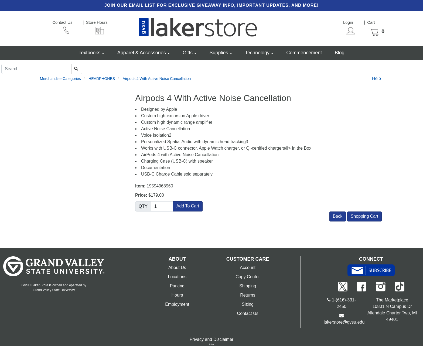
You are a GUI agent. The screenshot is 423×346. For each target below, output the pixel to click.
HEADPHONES (101, 78)
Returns (247, 295)
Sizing (248, 304)
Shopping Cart (364, 216)
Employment (177, 304)
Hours (177, 295)
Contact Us (247, 313)
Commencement (304, 52)
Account (247, 267)
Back (338, 216)
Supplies (218, 52)
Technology (257, 52)
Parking (177, 286)
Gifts (188, 52)
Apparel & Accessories (141, 52)
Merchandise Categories (60, 78)
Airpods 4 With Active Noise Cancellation (156, 78)
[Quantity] (162, 206)
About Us (177, 267)
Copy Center (248, 276)
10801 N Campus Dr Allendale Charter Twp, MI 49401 (392, 313)
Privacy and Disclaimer (212, 339)
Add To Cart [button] (187, 206)
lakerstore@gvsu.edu (344, 322)
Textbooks (89, 52)
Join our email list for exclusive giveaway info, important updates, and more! (211, 5)
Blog (339, 52)
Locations (177, 276)
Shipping (247, 286)
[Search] (36, 69)
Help (376, 78)
